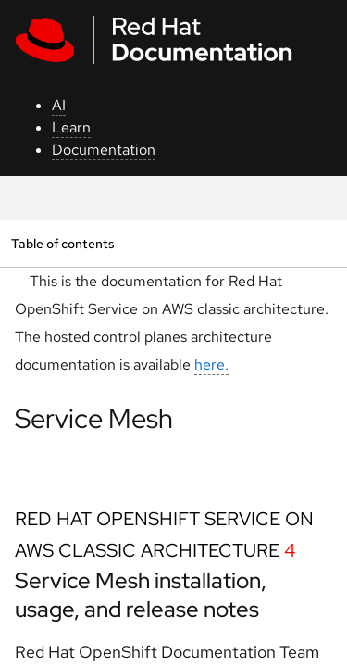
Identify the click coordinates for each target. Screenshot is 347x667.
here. (211, 364)
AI (59, 105)
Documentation (103, 149)
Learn (71, 127)
